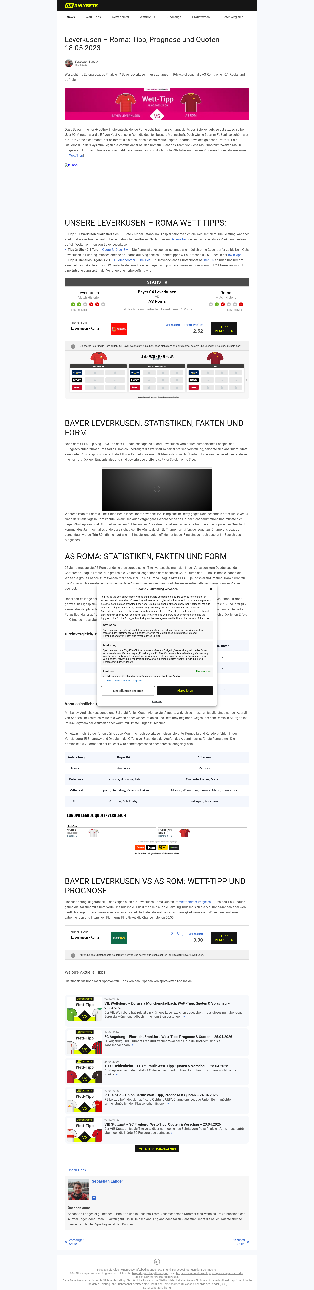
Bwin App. (235, 255)
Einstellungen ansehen (128, 691)
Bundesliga (173, 17)
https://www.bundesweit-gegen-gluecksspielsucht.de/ (209, 1273)
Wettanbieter (120, 17)
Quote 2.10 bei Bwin (116, 250)
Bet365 (209, 260)
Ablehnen (157, 701)
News (71, 17)
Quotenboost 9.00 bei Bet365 (134, 260)
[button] (211, 589)
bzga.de (137, 1273)
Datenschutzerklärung (157, 1287)
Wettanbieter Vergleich (195, 902)
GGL (223, 1284)
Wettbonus (147, 17)
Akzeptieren (185, 690)
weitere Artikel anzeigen (157, 1148)
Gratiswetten (201, 17)
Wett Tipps (93, 17)
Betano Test (179, 239)
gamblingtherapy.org (156, 1273)
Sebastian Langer (107, 1181)
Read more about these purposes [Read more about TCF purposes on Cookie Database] (125, 680)
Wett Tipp (76, 155)
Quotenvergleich (231, 17)
